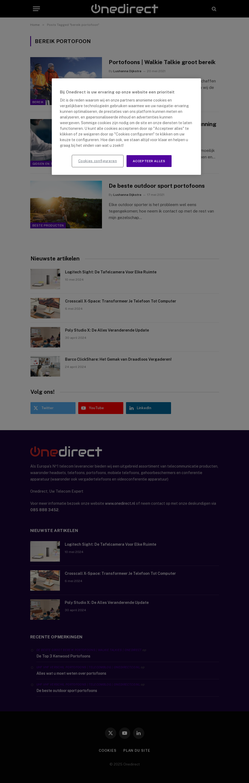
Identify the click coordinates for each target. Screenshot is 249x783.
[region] (126, 126)
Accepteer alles (149, 161)
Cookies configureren (97, 161)
